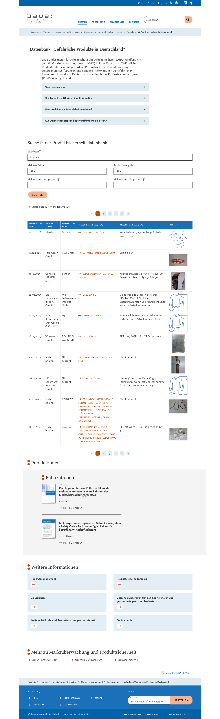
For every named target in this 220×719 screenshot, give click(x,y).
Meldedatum (33, 224)
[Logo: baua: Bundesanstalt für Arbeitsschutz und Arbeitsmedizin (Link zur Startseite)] (45, 18)
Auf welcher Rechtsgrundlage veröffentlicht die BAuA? (76, 120)
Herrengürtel (92, 378)
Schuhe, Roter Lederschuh (100, 253)
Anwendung (117, 22)
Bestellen (181, 700)
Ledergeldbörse (93, 315)
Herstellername (49, 224)
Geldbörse (89, 294)
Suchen (187, 19)
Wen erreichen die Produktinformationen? (68, 109)
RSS (139, 3)
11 (122, 213)
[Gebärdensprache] (171, 3)
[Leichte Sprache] (176, 3)
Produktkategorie (123, 165)
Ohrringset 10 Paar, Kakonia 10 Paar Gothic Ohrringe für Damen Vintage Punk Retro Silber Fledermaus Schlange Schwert (97, 434)
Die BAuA (134, 22)
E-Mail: (133, 698)
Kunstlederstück (94, 232)
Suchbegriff (34, 151)
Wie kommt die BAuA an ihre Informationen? (71, 98)
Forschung (98, 22)
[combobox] (164, 19)
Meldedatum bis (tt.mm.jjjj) (129, 179)
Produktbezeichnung (89, 224)
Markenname (66, 224)
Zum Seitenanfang (177, 673)
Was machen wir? (55, 87)
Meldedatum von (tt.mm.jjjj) (44, 179)
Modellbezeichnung (129, 224)
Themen (82, 22)
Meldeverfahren (36, 165)
